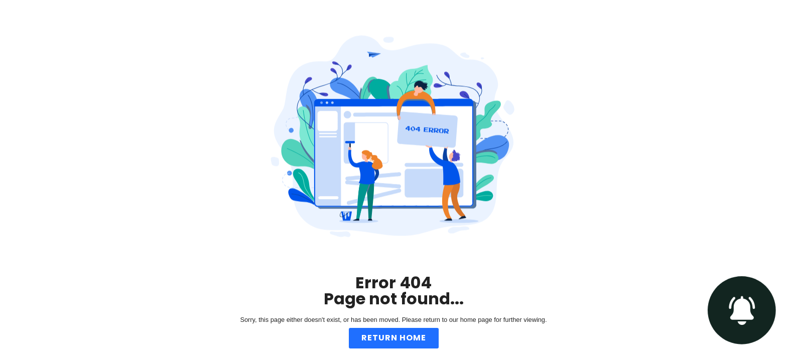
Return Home (393, 337)
